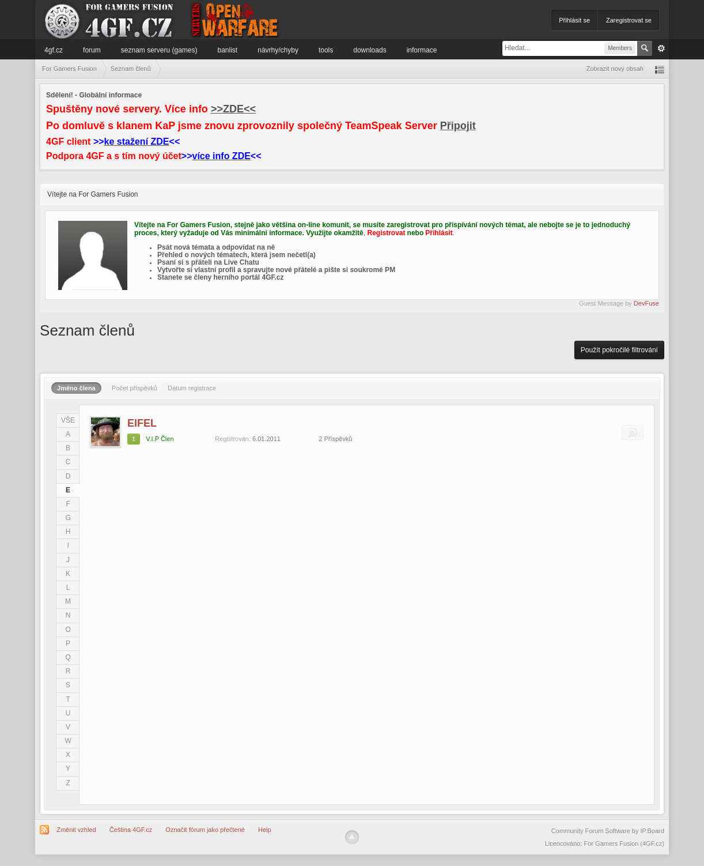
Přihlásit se (574, 20)
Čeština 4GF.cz (131, 829)
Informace (422, 50)
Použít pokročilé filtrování (619, 350)
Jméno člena (76, 388)
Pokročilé (661, 48)
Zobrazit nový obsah (615, 68)
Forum (92, 50)
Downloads (369, 50)
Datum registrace (192, 388)
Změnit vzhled (76, 829)
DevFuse (646, 303)
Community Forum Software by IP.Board (607, 830)
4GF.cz (53, 50)
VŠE (68, 420)
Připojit (458, 125)
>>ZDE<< (233, 109)
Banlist (228, 50)
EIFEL (142, 423)
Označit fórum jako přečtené (205, 829)
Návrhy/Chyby (278, 50)
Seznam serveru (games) (159, 50)
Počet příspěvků (134, 388)
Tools (326, 50)
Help (264, 829)
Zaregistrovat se (629, 20)
